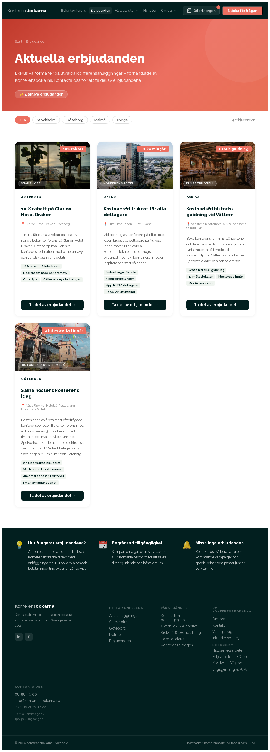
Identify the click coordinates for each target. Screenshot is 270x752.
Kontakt (218, 625)
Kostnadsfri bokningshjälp (173, 617)
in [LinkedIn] (18, 637)
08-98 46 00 (26, 694)
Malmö (100, 120)
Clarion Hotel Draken (40, 224)
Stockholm (46, 120)
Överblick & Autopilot (179, 626)
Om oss (169, 10)
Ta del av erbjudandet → (52, 305)
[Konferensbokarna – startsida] (26, 10)
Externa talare (172, 639)
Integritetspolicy (226, 638)
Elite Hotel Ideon (120, 224)
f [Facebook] (29, 637)
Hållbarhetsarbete (227, 650)
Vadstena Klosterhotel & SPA (211, 224)
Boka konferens (73, 10)
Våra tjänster (127, 10)
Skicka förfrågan (242, 11)
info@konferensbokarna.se (37, 700)
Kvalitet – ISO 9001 (228, 663)
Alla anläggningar (124, 615)
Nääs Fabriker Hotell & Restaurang (50, 405)
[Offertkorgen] (201, 10)
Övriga (122, 120)
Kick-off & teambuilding (181, 632)
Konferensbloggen (177, 645)
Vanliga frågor (224, 632)
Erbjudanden (100, 10)
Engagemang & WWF (231, 669)
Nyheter (149, 10)
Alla (22, 120)
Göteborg (74, 120)
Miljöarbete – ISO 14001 (232, 657)
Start (18, 42)
